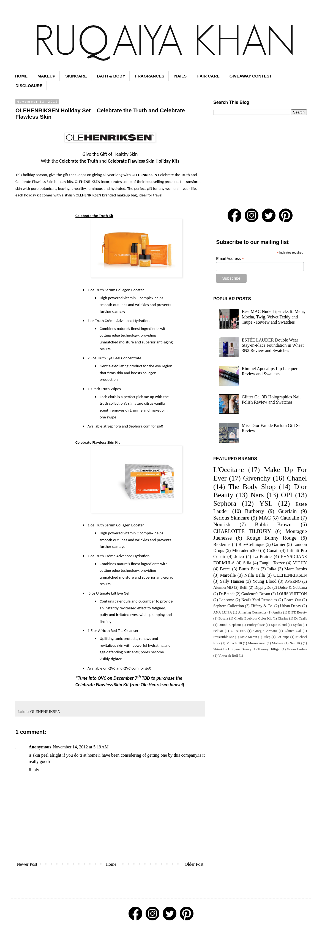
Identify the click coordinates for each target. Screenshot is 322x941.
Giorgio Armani (265, 631)
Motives (277, 643)
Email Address (230, 258)
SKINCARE (76, 76)
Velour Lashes (297, 649)
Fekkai (218, 631)
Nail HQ (296, 643)
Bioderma (222, 544)
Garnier (278, 544)
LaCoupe (283, 637)
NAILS (180, 76)
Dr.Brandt (226, 594)
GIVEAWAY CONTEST (251, 76)
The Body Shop (252, 487)
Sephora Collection (228, 606)
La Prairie (262, 556)
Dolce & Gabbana (292, 587)
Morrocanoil (257, 643)
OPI (286, 495)
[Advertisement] (260, 161)
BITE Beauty (297, 612)
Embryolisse (256, 625)
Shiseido (219, 649)
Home (111, 864)
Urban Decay (290, 606)
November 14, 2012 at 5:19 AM (80, 747)
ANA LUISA (222, 612)
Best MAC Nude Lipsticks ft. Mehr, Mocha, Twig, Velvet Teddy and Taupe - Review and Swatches (273, 316)
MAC (265, 518)
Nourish (221, 524)
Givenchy (257, 478)
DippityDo (262, 587)
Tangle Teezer (272, 562)
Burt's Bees (249, 569)
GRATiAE (238, 631)
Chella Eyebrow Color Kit (253, 618)
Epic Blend (279, 625)
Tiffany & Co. (262, 606)
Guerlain (287, 511)
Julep (267, 637)
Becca (225, 569)
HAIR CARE (208, 76)
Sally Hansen (232, 581)
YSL (265, 503)
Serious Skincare (231, 518)
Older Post (194, 864)
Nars (257, 495)
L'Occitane (228, 470)
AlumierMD (223, 587)
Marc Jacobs (295, 569)
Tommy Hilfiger (269, 649)
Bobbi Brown (273, 524)
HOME (21, 76)
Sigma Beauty (241, 649)
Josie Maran (248, 637)
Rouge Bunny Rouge (271, 538)
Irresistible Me (223, 637)
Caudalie (289, 518)
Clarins (283, 618)
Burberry (254, 511)
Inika (271, 569)
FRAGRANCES (149, 76)
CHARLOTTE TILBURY (242, 531)
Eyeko (297, 625)
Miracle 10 (234, 643)
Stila (247, 562)
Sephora (224, 503)
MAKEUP (46, 76)
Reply (34, 769)
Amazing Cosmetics (252, 612)
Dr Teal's (300, 618)
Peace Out (292, 600)
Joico (239, 556)
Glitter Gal (293, 631)
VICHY (300, 562)
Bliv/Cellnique (251, 544)
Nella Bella (254, 575)
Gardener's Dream (255, 594)
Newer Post (27, 864)
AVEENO (293, 581)
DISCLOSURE (28, 85)
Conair (273, 550)
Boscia (223, 618)
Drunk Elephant (230, 625)
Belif (244, 587)
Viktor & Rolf (228, 655)
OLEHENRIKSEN (45, 711)
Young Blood (264, 581)
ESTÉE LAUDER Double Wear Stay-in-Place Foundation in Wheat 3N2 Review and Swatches (273, 345)
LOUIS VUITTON (292, 594)
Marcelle (228, 575)
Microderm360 (245, 550)
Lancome (226, 600)
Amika (277, 612)
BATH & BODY (111, 76)
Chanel (297, 478)
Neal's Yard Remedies (259, 600)
